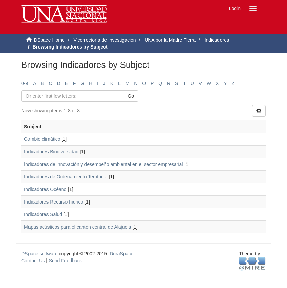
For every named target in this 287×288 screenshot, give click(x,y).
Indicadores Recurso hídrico (53, 202)
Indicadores (217, 40)
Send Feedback (65, 260)
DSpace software (39, 253)
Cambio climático (42, 139)
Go (131, 96)
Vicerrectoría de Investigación (104, 40)
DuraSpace (121, 253)
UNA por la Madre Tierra (170, 40)
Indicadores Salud (43, 214)
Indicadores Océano (45, 189)
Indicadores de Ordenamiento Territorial (66, 176)
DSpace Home (49, 40)
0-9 (24, 83)
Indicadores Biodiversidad (51, 151)
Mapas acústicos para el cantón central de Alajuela (77, 227)
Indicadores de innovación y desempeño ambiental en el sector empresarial (103, 164)
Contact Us (33, 260)
